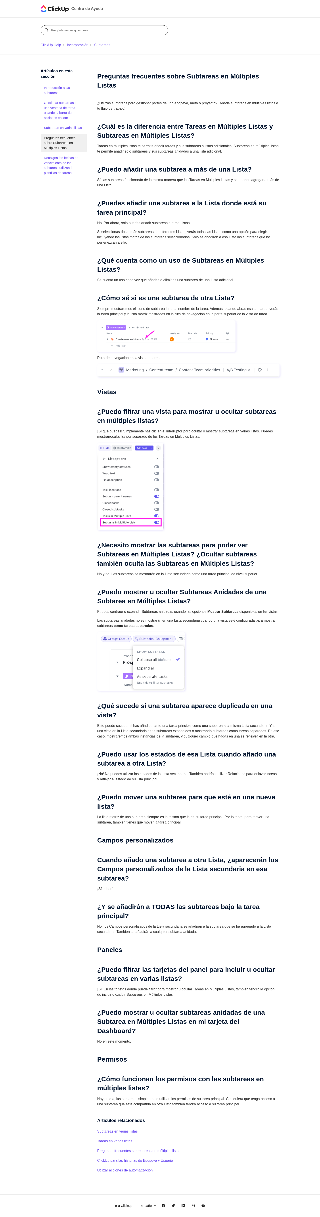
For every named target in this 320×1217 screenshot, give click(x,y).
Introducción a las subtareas (57, 90)
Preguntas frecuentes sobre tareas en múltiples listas (138, 1151)
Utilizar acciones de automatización (125, 1170)
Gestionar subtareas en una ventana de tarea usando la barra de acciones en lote (61, 110)
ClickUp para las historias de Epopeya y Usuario (135, 1160)
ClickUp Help (51, 45)
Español (149, 1205)
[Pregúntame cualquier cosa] (105, 30)
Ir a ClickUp (123, 1205)
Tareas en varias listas (114, 1141)
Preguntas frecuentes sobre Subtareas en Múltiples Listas (60, 143)
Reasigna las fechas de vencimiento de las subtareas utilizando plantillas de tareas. (61, 165)
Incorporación (77, 45)
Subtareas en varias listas (117, 1131)
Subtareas (102, 45)
